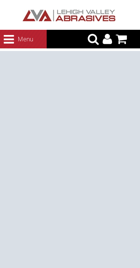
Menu (11, 39)
